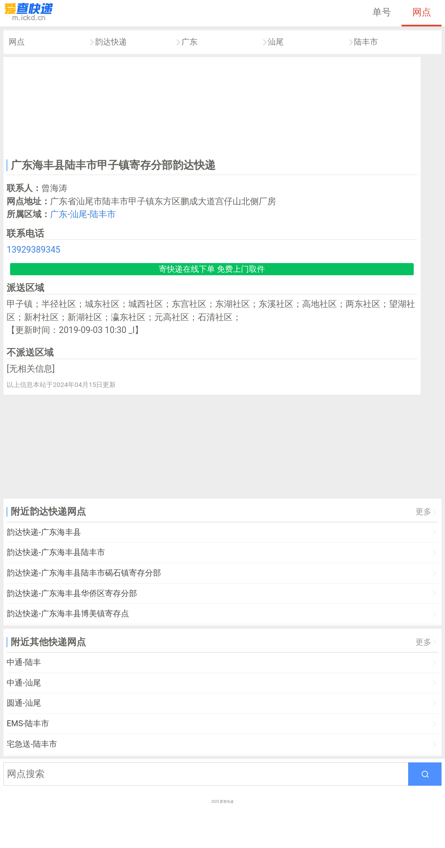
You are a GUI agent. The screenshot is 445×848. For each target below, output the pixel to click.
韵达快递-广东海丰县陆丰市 (56, 552)
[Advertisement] (212, 106)
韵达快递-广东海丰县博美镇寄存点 (68, 613)
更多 (423, 511)
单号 (381, 12)
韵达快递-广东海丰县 (44, 532)
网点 (421, 12)
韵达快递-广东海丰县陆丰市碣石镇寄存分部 (84, 573)
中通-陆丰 (24, 662)
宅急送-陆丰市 (32, 744)
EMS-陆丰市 (28, 723)
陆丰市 (366, 42)
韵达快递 (111, 42)
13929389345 (33, 250)
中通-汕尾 (24, 683)
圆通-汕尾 (24, 703)
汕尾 (276, 42)
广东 (189, 42)
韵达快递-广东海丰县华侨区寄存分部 (72, 593)
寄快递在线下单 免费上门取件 (212, 269)
